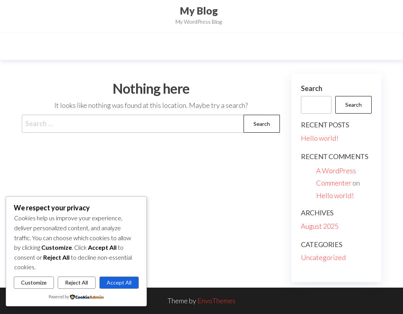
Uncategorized (323, 257)
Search (311, 88)
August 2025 (319, 226)
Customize (34, 282)
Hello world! (319, 138)
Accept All (119, 282)
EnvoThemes (216, 300)
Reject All (76, 282)
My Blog (199, 11)
